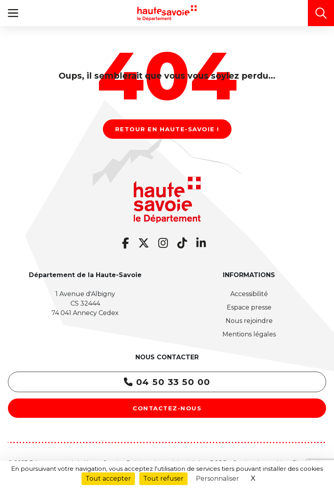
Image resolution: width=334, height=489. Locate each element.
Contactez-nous (167, 408)
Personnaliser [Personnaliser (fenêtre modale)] (217, 478)
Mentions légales (249, 334)
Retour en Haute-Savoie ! (167, 129)
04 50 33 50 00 (167, 382)
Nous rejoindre (249, 321)
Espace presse (249, 307)
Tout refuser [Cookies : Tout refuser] (163, 478)
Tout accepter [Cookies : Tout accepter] (108, 478)
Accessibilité (249, 294)
